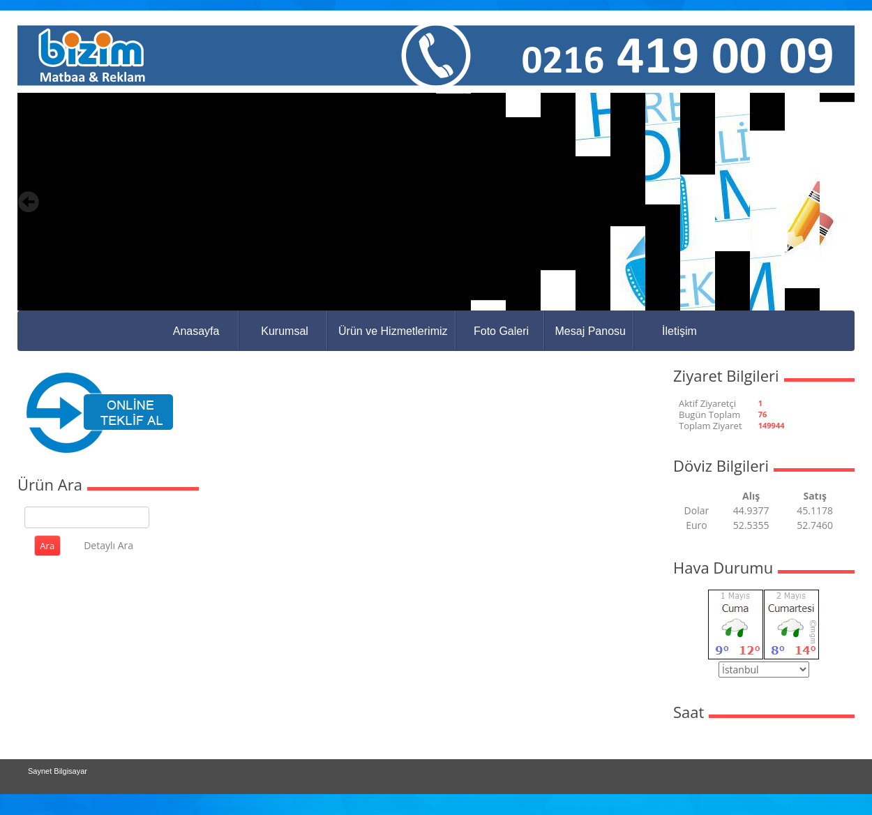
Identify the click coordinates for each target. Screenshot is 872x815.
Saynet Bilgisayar (57, 771)
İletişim (679, 331)
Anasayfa (196, 331)
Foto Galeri (501, 331)
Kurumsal (284, 331)
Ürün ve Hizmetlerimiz (392, 331)
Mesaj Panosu (590, 331)
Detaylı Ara (108, 545)
